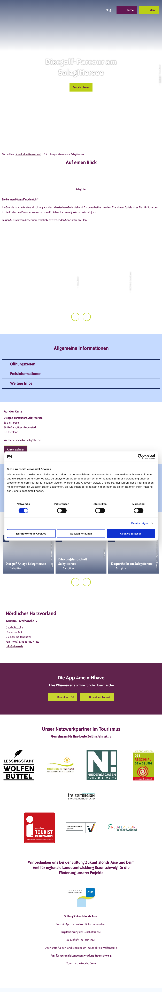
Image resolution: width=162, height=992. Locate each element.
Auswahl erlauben (81, 533)
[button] (75, 10)
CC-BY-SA (159, 79)
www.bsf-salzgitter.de (28, 427)
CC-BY (51, 552)
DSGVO (31, 983)
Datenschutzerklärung (69, 983)
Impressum (45, 983)
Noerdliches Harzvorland (28, 154)
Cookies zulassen (131, 533)
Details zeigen (140, 523)
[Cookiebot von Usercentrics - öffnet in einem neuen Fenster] (140, 456)
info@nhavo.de (14, 633)
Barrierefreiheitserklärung (101, 983)
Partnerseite (128, 983)
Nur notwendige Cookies (31, 533)
